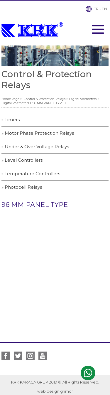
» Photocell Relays (21, 187)
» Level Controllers (22, 160)
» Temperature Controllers (30, 173)
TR (96, 8)
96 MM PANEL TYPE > (49, 103)
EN (104, 8)
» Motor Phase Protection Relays (37, 133)
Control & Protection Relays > (46, 99)
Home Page (10, 99)
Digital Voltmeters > (84, 99)
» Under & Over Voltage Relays (35, 146)
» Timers (10, 119)
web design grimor (55, 391)
